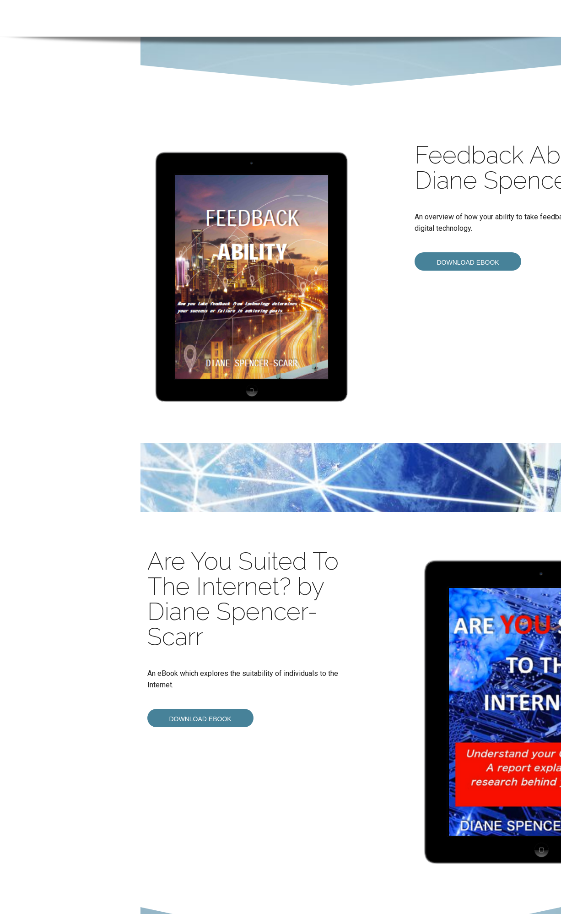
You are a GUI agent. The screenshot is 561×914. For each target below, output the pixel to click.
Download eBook (468, 262)
